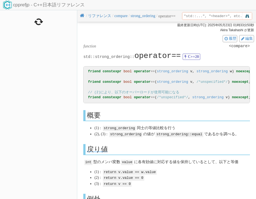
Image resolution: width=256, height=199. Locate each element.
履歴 (230, 38)
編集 (246, 38)
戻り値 (97, 148)
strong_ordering (172, 71)
